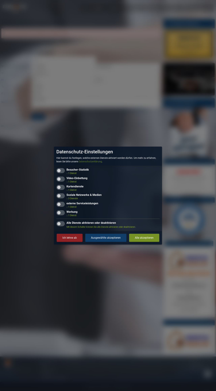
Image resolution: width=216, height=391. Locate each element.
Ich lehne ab (69, 237)
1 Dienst (71, 173)
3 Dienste (72, 198)
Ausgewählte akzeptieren (106, 237)
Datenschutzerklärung (90, 161)
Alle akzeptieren (144, 237)
